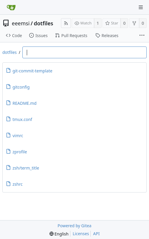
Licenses (81, 233)
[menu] (59, 234)
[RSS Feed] (66, 23)
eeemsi (21, 23)
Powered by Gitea (75, 225)
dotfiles (43, 23)
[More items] (142, 35)
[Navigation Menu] (140, 7)
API (96, 233)
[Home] (11, 7)
